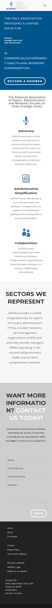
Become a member (25, 78)
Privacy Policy (13, 549)
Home (10, 528)
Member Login (13, 567)
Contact (10, 545)
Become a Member (16, 563)
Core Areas (12, 536)
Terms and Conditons (17, 554)
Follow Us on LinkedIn (17, 571)
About (10, 532)
